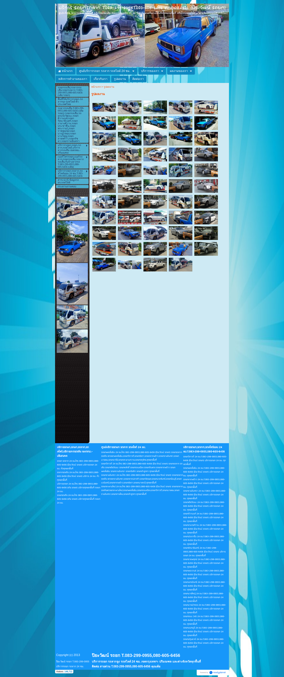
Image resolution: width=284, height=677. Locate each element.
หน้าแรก (96, 86)
